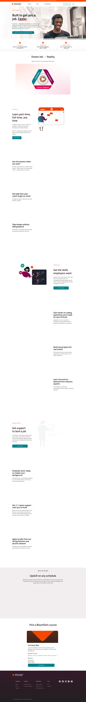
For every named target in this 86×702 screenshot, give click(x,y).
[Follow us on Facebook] (69, 681)
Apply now (17, 137)
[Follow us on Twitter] (60, 681)
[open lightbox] (43, 79)
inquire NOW (67, 4)
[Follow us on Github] (66, 681)
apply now (20, 446)
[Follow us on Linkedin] (63, 681)
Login (73, 4)
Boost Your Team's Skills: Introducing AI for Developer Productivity (43, 0)
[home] (17, 4)
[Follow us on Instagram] (72, 681)
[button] (29, 4)
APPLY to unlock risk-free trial (23, 32)
